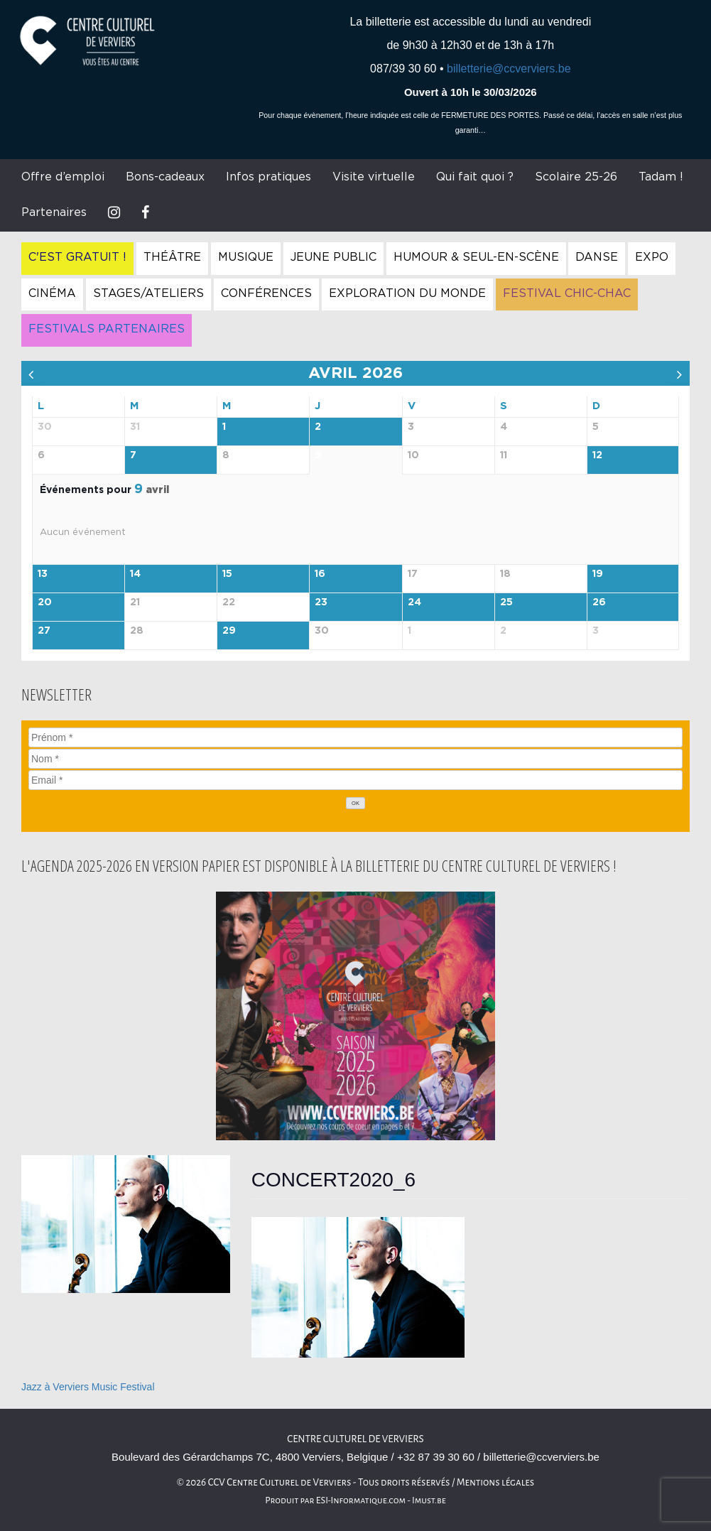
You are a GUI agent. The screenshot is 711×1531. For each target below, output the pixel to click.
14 (135, 574)
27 (44, 631)
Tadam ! (661, 177)
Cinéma (52, 293)
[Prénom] (355, 737)
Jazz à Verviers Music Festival (88, 1386)
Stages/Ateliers (148, 293)
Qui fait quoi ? (475, 177)
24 (414, 602)
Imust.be (429, 1500)
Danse (596, 257)
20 (45, 602)
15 (227, 574)
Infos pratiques (268, 177)
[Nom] (355, 759)
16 (320, 574)
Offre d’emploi (62, 177)
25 (506, 602)
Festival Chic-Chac (567, 293)
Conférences (266, 293)
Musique (245, 257)
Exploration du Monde (407, 293)
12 (597, 455)
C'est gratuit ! (77, 257)
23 (321, 602)
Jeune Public (333, 257)
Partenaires (54, 212)
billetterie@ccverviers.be (509, 69)
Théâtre (172, 257)
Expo (651, 257)
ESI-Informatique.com (361, 1500)
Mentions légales (496, 1482)
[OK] (356, 803)
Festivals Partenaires (106, 329)
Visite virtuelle (373, 177)
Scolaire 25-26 (576, 177)
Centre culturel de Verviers (355, 1439)
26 (599, 602)
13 (43, 574)
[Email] (355, 780)
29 (229, 631)
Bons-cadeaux (165, 177)
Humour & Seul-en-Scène (476, 257)
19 (597, 574)
